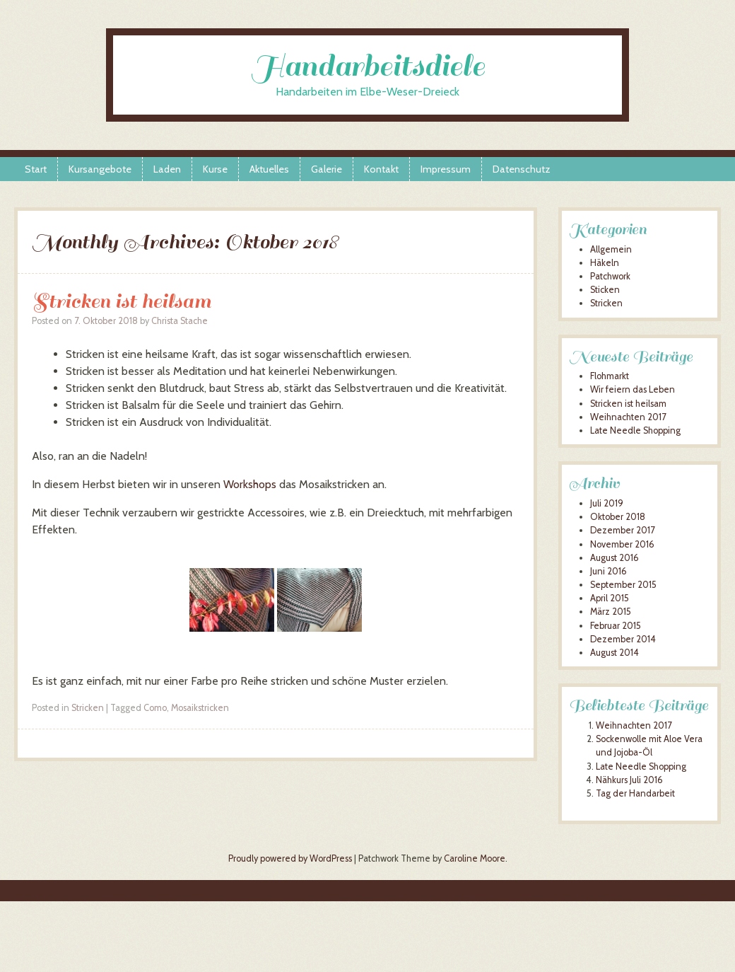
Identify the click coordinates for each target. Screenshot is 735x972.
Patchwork (610, 276)
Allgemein (611, 249)
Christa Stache (179, 321)
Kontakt (381, 169)
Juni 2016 (608, 571)
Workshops (249, 484)
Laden (167, 169)
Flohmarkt (609, 376)
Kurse (215, 169)
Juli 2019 (606, 503)
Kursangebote (100, 169)
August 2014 (614, 652)
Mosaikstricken (200, 707)
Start (36, 169)
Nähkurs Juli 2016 (629, 780)
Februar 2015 (615, 625)
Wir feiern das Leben (632, 389)
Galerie (326, 169)
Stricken (87, 707)
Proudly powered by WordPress (290, 858)
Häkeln (604, 263)
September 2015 (623, 584)
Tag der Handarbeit (635, 793)
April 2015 (609, 598)
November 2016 (622, 544)
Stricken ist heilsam (121, 301)
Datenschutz (522, 169)
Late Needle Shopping (635, 430)
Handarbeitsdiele (368, 66)
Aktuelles (269, 169)
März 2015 (610, 611)
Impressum (446, 169)
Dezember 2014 (623, 639)
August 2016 (614, 557)
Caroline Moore (474, 858)
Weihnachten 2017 (628, 417)
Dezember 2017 (622, 530)
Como (155, 707)
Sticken (605, 289)
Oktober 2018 (617, 516)
